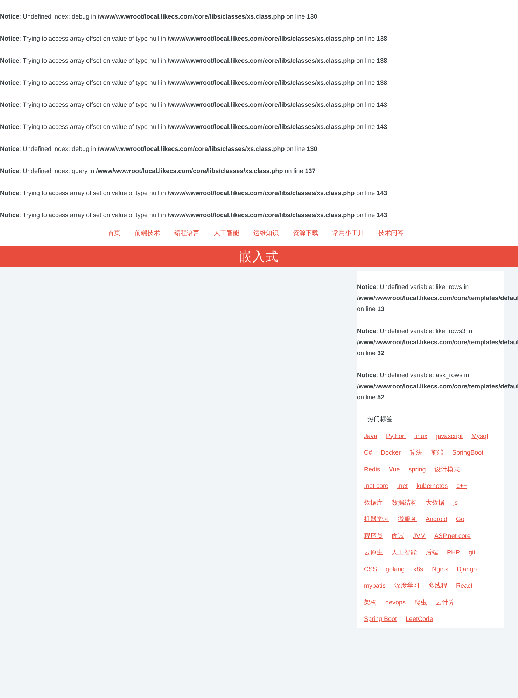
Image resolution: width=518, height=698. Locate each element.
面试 (398, 535)
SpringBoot (467, 452)
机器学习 (376, 519)
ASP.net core (452, 535)
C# (368, 452)
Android (436, 519)
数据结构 (404, 502)
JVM (419, 535)
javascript (449, 436)
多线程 (437, 585)
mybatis (375, 585)
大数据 (435, 502)
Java (370, 436)
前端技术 (147, 232)
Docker (391, 452)
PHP (453, 552)
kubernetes (432, 485)
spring (417, 469)
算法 (416, 452)
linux (420, 436)
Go (460, 519)
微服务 (407, 519)
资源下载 (305, 232)
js (455, 502)
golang (395, 569)
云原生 (373, 552)
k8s (418, 569)
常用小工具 (348, 232)
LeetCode (419, 618)
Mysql (479, 436)
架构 (370, 602)
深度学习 (407, 585)
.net (402, 485)
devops (395, 602)
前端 (437, 452)
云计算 (445, 602)
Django (467, 569)
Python (396, 436)
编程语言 (187, 232)
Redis (372, 469)
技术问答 (391, 232)
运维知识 (266, 232)
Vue (394, 469)
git (472, 552)
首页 (114, 232)
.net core (376, 485)
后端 (432, 552)
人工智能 (226, 232)
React (464, 585)
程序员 (373, 535)
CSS (370, 569)
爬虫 (420, 602)
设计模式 (447, 469)
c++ (461, 485)
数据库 (373, 502)
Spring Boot (380, 618)
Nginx (440, 569)
